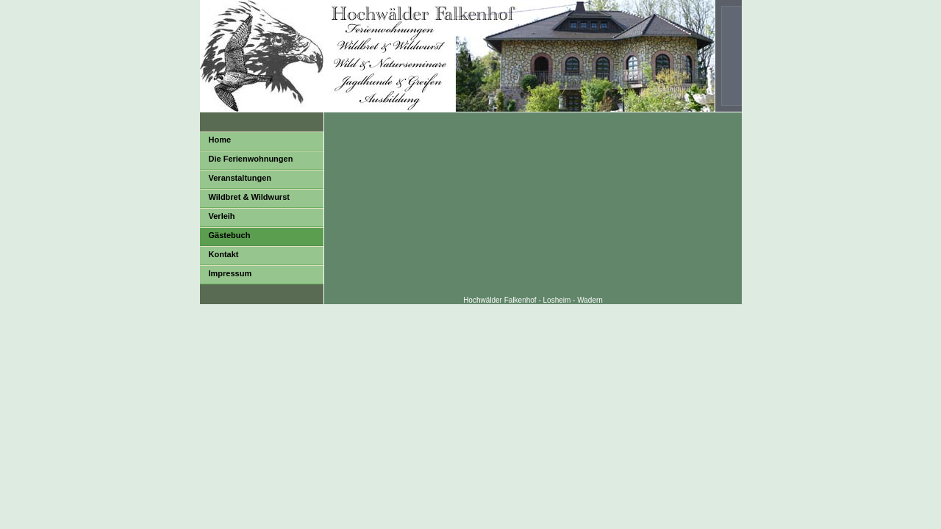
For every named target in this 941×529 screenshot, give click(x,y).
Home (220, 139)
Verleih (222, 216)
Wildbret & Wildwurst (249, 196)
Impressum (230, 273)
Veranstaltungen (240, 177)
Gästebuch (230, 235)
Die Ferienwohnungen (251, 158)
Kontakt (224, 254)
